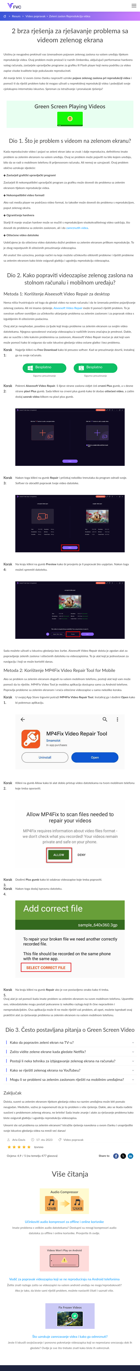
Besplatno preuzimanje (50, 369)
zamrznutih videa (77, 227)
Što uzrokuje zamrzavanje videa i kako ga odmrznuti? (70, 1336)
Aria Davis (18, 1139)
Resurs (16, 16)
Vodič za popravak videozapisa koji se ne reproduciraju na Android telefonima (64, 1279)
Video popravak (36, 16)
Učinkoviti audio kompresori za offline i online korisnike (64, 1222)
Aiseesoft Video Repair (67, 308)
